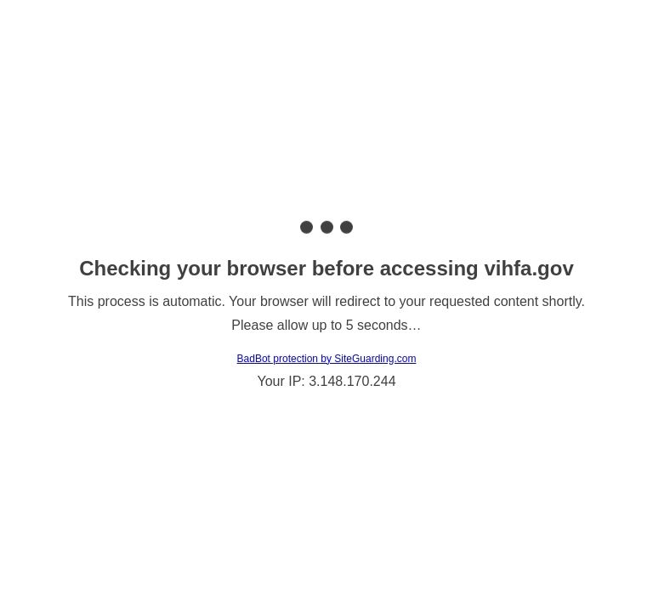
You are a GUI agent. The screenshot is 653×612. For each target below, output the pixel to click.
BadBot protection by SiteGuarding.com (327, 359)
